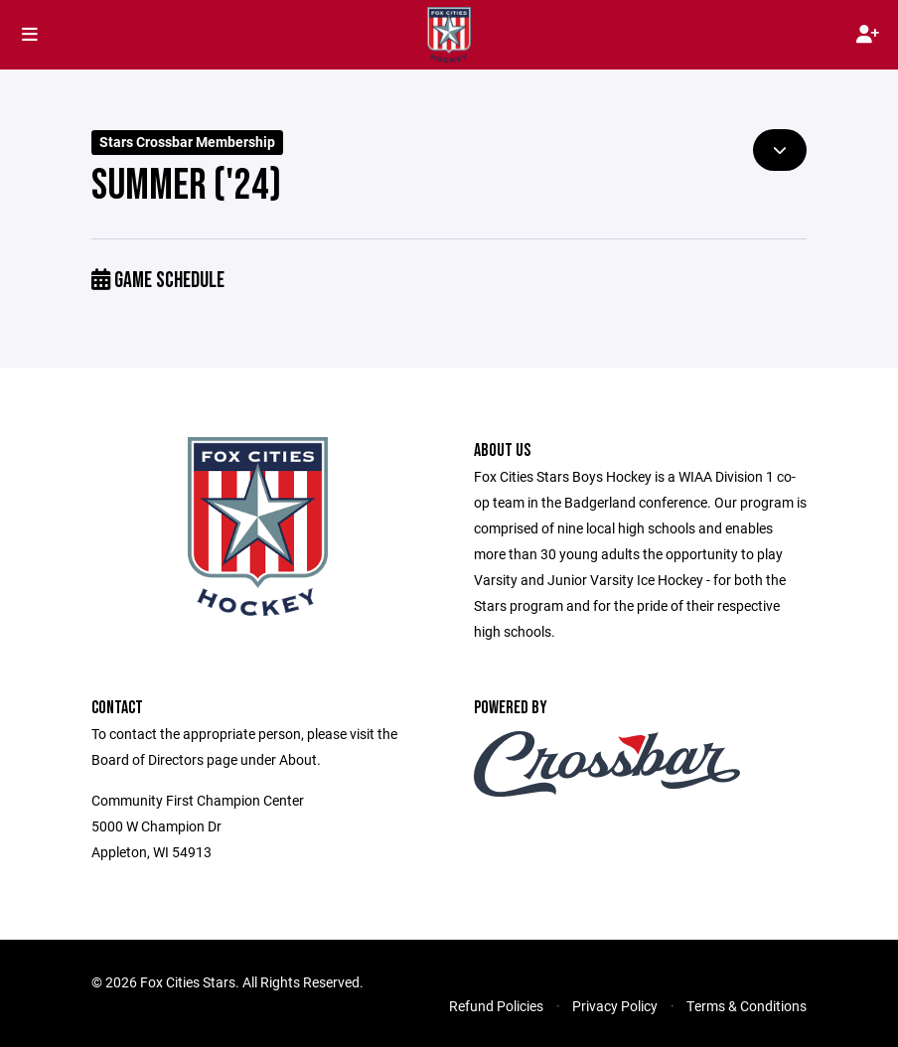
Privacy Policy (615, 1005)
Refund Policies (496, 1005)
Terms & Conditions (746, 1005)
